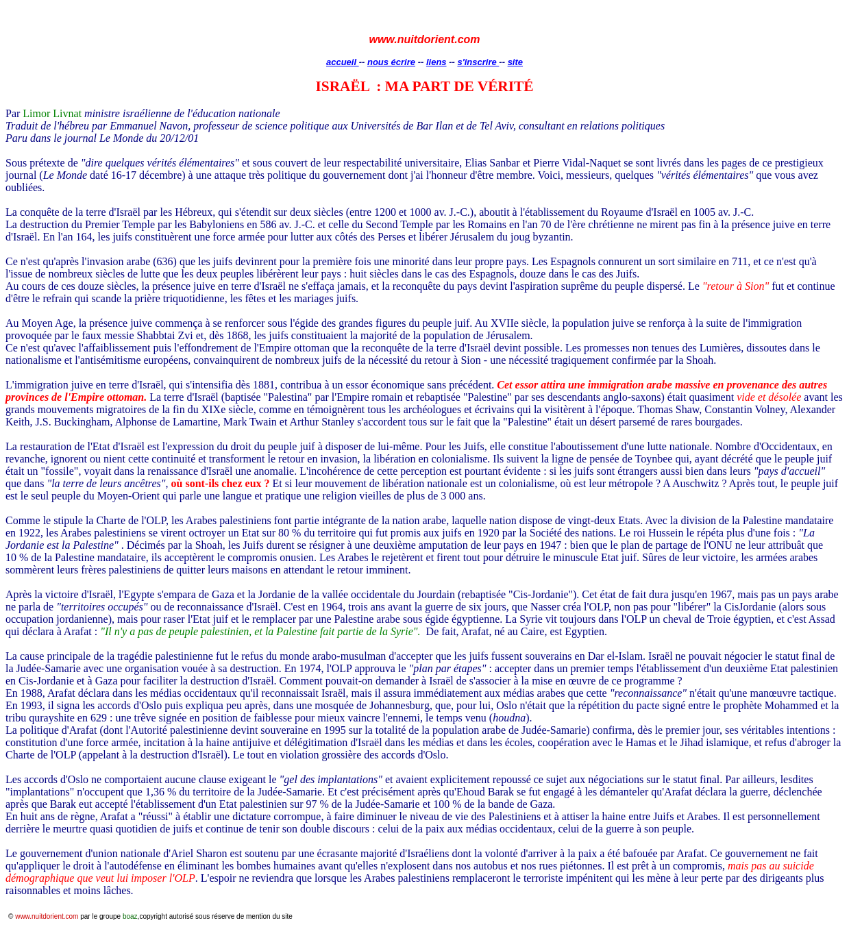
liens (436, 62)
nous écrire (391, 62)
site (515, 62)
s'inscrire (478, 62)
